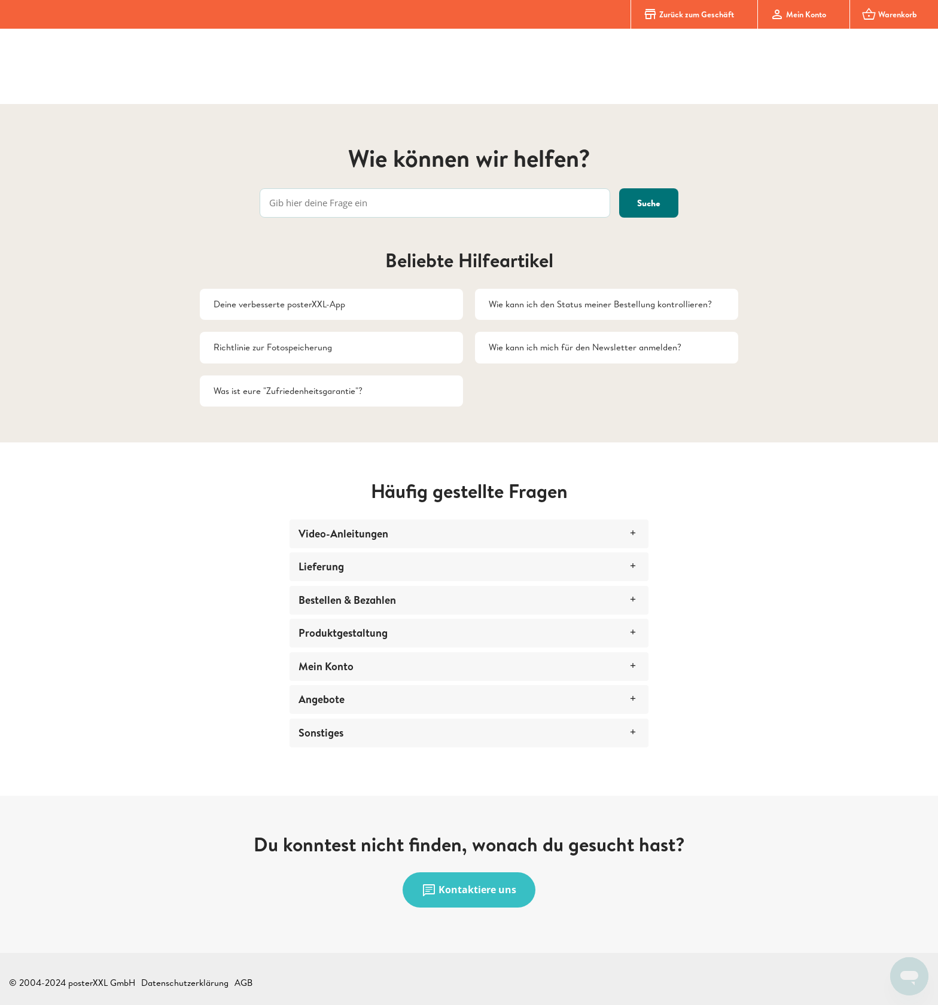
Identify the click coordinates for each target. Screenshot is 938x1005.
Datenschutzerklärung (185, 982)
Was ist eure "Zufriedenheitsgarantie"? (288, 390)
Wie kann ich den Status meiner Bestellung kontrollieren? (600, 304)
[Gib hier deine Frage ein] (435, 203)
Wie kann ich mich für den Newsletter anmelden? (585, 347)
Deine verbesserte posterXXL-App (279, 304)
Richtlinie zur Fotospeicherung (273, 347)
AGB (243, 982)
